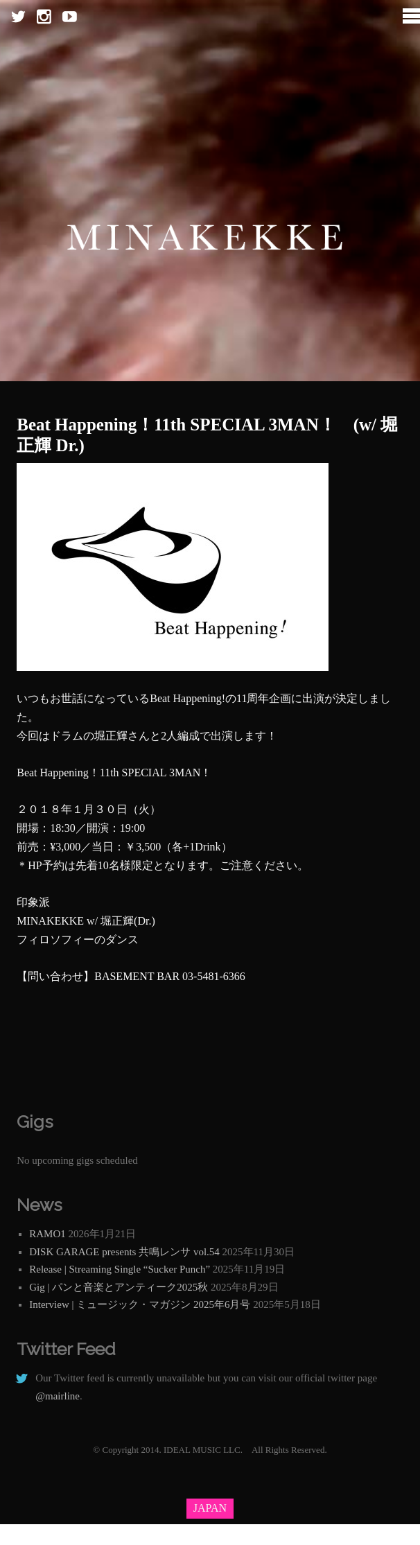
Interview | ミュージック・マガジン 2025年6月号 (139, 1304)
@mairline (57, 1396)
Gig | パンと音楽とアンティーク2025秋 (118, 1287)
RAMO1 (47, 1233)
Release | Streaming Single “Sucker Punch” (119, 1269)
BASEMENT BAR (137, 976)
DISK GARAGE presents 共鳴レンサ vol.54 (124, 1251)
